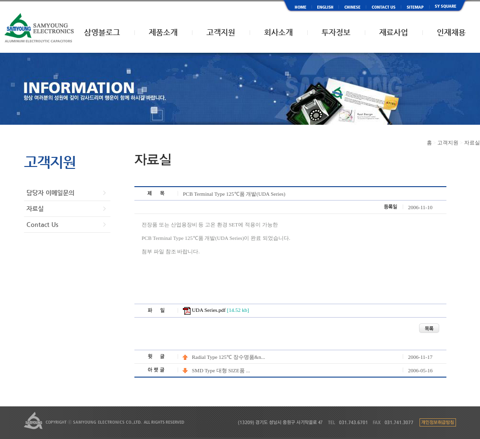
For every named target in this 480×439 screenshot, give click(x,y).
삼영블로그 (102, 32)
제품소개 (163, 32)
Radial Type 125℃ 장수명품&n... (223, 357)
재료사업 (393, 32)
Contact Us (42, 224)
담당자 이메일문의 (50, 192)
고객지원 (220, 32)
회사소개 (278, 32)
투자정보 (336, 32)
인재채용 (451, 32)
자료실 (35, 208)
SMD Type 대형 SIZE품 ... (216, 370)
